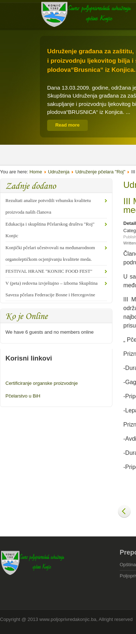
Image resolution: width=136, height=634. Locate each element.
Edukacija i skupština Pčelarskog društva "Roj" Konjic (50, 229)
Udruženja (58, 171)
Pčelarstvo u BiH (22, 396)
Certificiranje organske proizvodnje (41, 383)
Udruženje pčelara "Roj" (100, 171)
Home (35, 171)
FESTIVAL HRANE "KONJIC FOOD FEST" (48, 271)
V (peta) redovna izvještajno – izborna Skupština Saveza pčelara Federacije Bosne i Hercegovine (51, 288)
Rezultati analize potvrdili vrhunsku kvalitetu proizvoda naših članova (48, 206)
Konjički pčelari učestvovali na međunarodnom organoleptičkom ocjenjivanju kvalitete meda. (50, 253)
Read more (67, 125)
